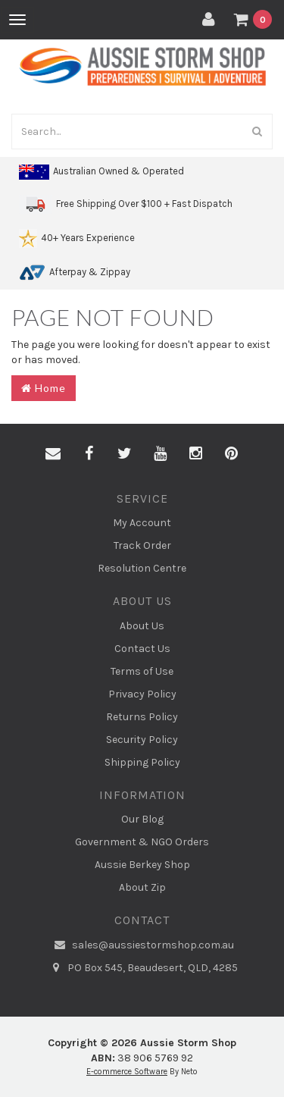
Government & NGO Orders (142, 841)
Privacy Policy (142, 694)
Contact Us (142, 648)
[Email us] (53, 454)
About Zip (142, 887)
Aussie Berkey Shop (142, 864)
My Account (142, 522)
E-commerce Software (126, 1072)
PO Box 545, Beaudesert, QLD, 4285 (142, 968)
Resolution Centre (142, 568)
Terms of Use (142, 671)
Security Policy (142, 739)
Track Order (142, 545)
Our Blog (142, 819)
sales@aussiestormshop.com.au (142, 945)
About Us (142, 625)
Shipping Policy (142, 762)
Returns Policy (142, 716)
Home (43, 387)
